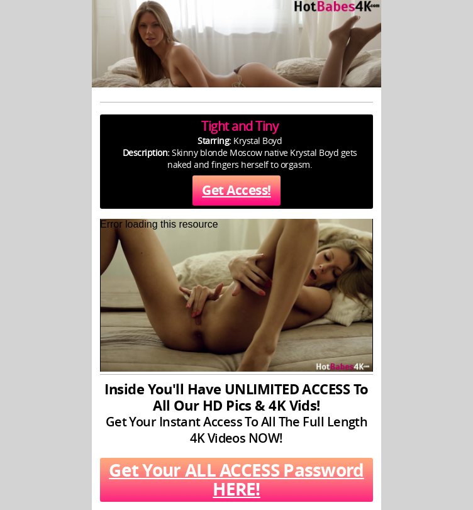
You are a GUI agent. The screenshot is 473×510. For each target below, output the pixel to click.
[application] (236, 295)
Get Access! (236, 190)
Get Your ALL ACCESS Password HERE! (236, 479)
